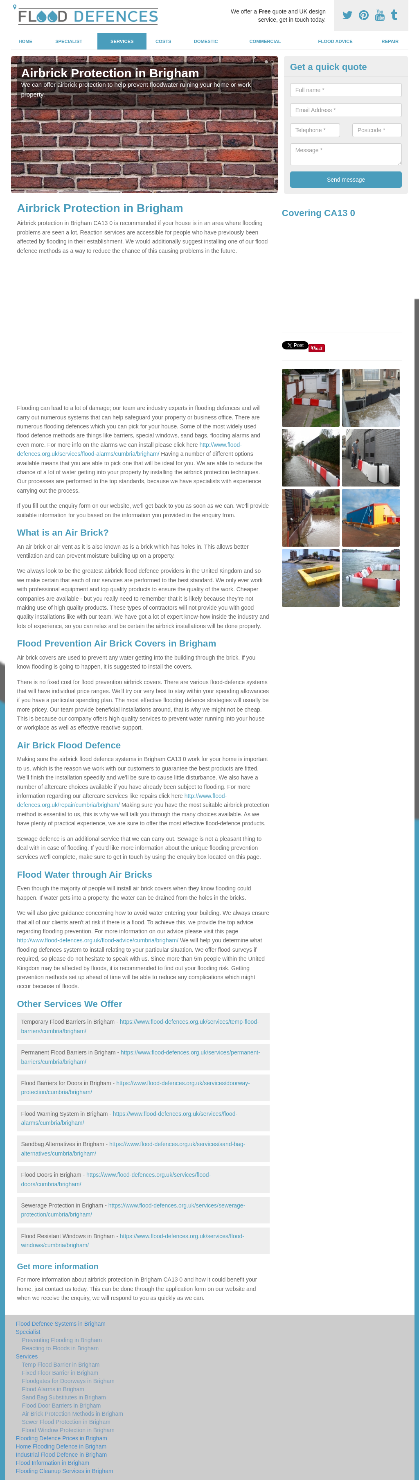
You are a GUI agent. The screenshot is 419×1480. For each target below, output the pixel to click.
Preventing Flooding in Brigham (62, 1340)
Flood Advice (335, 41)
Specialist (68, 41)
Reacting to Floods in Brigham (60, 1348)
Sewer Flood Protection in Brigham (66, 1422)
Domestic (206, 41)
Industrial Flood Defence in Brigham (61, 1454)
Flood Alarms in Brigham (53, 1389)
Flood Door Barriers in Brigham (61, 1405)
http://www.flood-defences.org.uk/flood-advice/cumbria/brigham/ (98, 940)
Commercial (265, 41)
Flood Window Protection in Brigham (68, 1430)
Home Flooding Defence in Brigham (61, 1446)
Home (25, 41)
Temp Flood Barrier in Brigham (61, 1364)
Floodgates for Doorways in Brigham (68, 1381)
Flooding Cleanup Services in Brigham (64, 1471)
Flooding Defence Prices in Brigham (61, 1438)
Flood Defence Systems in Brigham (61, 1323)
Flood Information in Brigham (53, 1463)
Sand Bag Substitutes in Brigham (64, 1397)
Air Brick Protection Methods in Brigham (72, 1413)
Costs (163, 41)
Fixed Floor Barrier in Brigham (60, 1373)
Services (121, 41)
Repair (390, 41)
